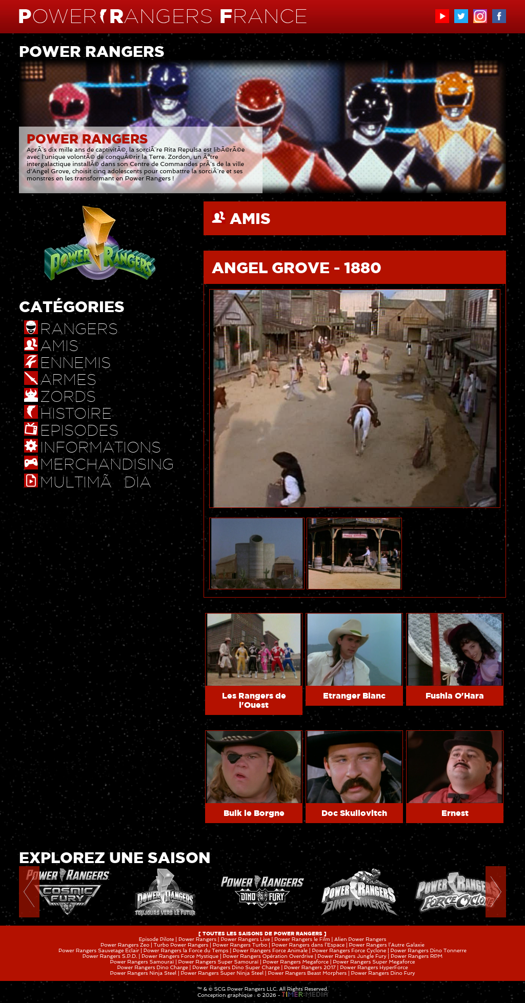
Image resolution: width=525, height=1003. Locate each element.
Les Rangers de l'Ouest (254, 700)
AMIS (250, 218)
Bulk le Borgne (254, 812)
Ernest (455, 812)
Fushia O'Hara (455, 695)
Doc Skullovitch (354, 812)
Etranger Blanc (354, 695)
